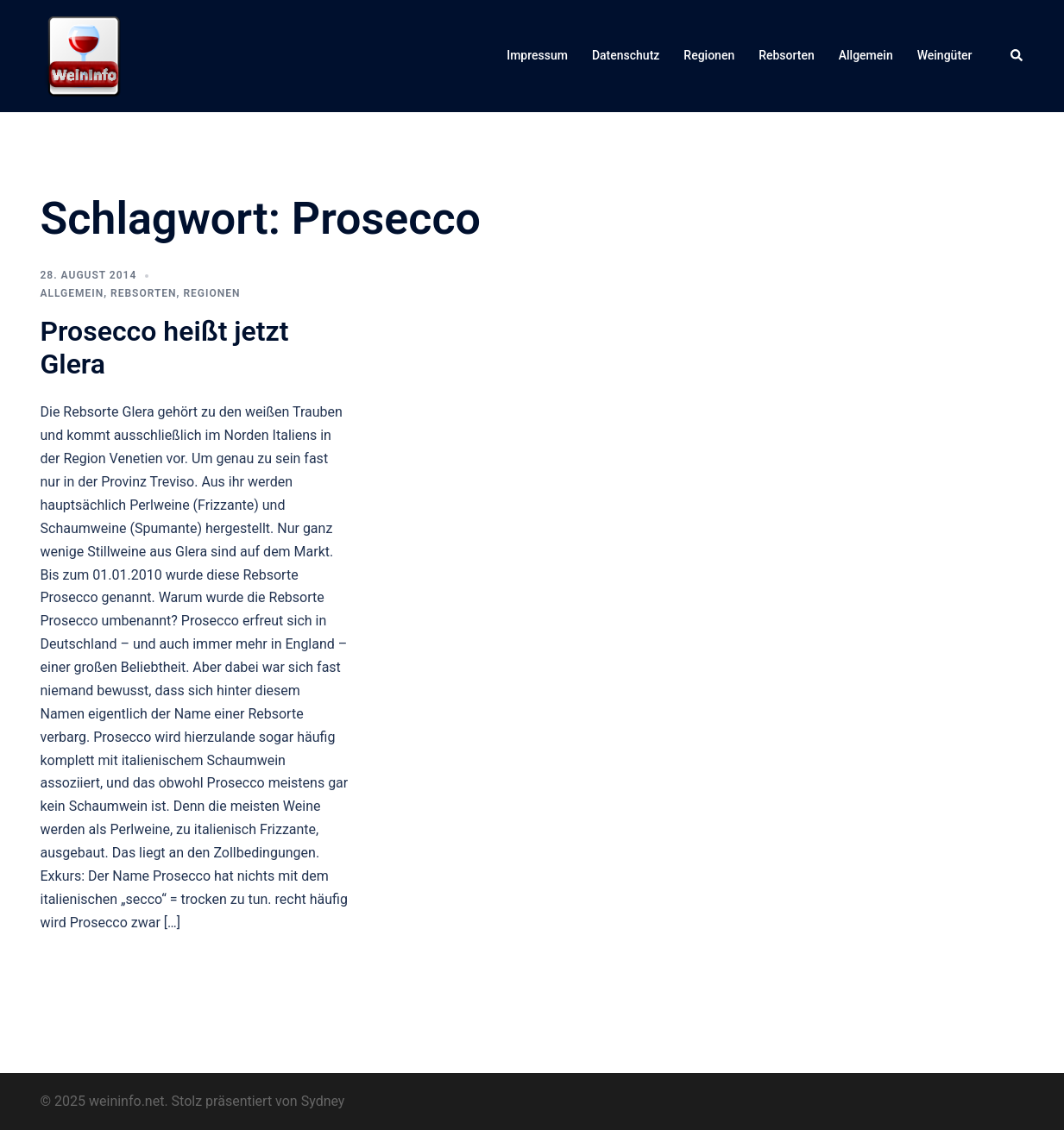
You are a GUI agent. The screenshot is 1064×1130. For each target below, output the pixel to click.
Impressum (537, 55)
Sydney (323, 1101)
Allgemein (866, 55)
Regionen (708, 55)
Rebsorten (787, 55)
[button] (1017, 56)
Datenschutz (625, 55)
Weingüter (945, 55)
